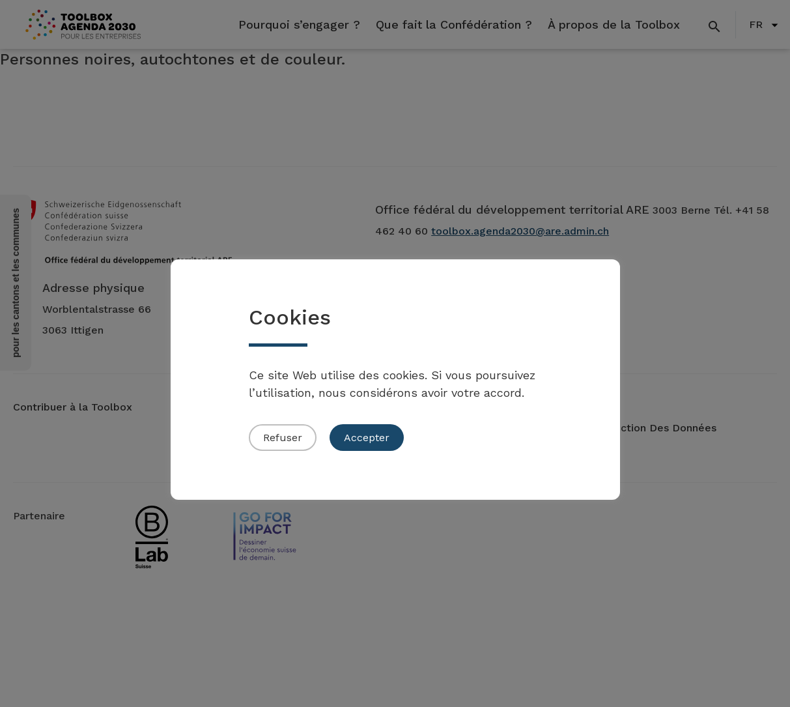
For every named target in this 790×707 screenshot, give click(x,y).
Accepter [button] (366, 437)
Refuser (282, 437)
